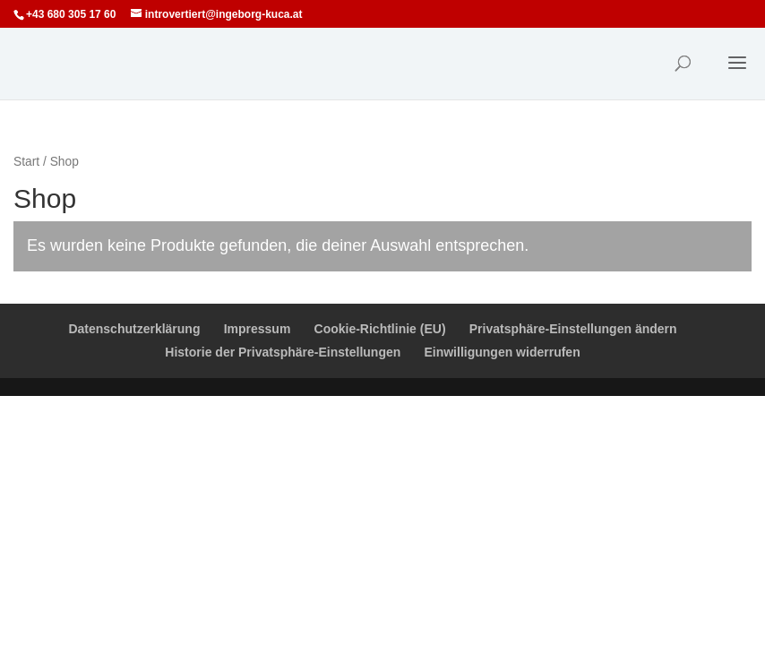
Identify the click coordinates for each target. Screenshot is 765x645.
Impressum (257, 329)
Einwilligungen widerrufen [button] (502, 352)
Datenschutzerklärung (134, 329)
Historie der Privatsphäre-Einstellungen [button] (282, 352)
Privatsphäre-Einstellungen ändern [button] (573, 329)
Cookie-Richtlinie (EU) (380, 329)
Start (26, 161)
